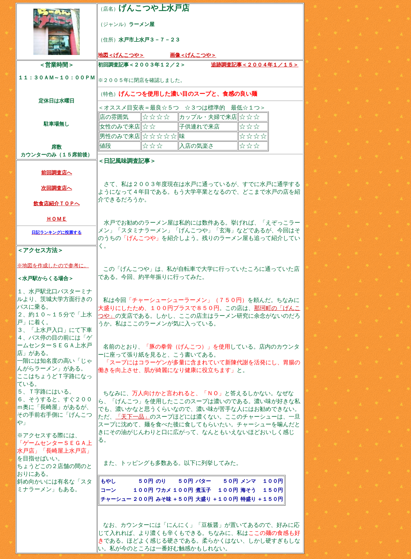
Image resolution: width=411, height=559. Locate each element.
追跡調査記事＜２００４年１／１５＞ (254, 64)
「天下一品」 (132, 416)
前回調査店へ (56, 172)
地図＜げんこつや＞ (121, 55)
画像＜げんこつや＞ (193, 55)
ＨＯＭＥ (56, 219)
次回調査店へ (56, 188)
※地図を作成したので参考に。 (53, 265)
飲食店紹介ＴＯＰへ (56, 203)
